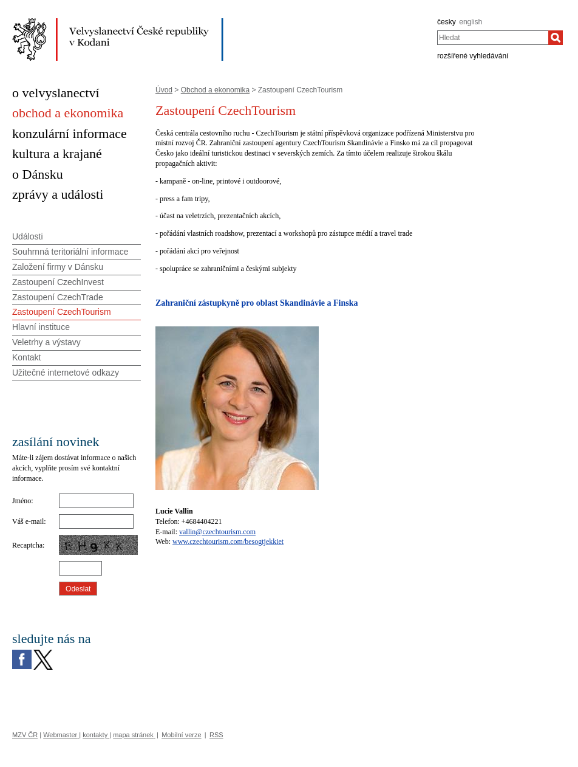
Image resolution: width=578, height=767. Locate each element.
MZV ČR (25, 734)
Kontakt (26, 357)
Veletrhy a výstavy (46, 342)
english (470, 22)
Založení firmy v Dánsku (57, 267)
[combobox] (492, 37)
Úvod (163, 90)
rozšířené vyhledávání (472, 56)
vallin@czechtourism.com (217, 532)
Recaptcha (27, 545)
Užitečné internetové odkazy (65, 372)
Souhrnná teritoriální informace (70, 251)
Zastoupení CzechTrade (57, 297)
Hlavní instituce (41, 327)
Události (27, 236)
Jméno (21, 501)
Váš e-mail (28, 521)
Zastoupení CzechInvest (58, 282)
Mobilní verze (181, 734)
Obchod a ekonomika (215, 90)
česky (446, 22)
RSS (216, 734)
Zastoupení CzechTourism (61, 312)
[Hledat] (555, 37)
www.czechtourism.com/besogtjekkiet (228, 541)
